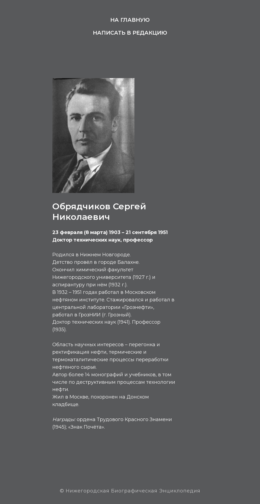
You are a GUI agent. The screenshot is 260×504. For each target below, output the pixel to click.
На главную (130, 20)
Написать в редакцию (130, 33)
